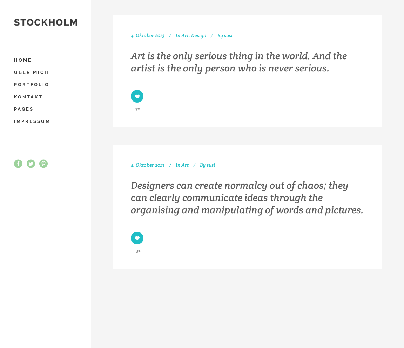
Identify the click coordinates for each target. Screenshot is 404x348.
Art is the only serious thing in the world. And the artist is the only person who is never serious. (239, 61)
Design (198, 35)
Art (185, 35)
